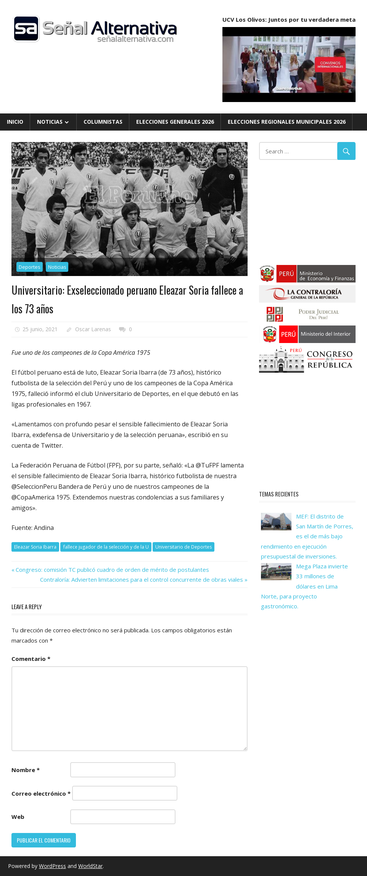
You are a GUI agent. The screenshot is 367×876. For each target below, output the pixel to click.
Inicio (15, 121)
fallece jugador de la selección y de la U (106, 547)
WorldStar (90, 866)
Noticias (50, 121)
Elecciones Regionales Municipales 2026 (287, 121)
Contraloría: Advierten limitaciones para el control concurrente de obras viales (141, 579)
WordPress (52, 866)
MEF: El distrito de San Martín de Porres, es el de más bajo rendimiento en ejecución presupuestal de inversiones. (307, 536)
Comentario (30, 658)
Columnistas (103, 121)
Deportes (29, 266)
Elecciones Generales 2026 (175, 121)
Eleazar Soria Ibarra (35, 547)
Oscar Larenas (93, 329)
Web (17, 816)
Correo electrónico (41, 793)
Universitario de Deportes (183, 547)
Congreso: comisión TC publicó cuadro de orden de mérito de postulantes (112, 569)
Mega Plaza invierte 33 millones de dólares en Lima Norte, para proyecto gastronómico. (304, 586)
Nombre (25, 770)
